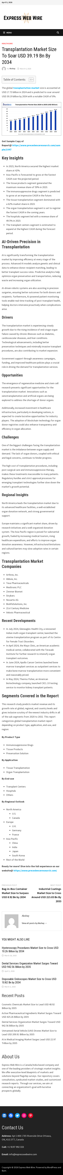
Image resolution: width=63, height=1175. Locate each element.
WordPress (52, 1167)
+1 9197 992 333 (15, 1146)
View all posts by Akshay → (34, 923)
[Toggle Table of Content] (30, 79)
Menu (7, 32)
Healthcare (7, 43)
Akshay (12, 68)
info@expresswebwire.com (23, 1154)
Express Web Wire (27, 1167)
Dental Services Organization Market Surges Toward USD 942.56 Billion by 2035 (30, 965)
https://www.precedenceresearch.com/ (35, 870)
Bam (4, 1170)
